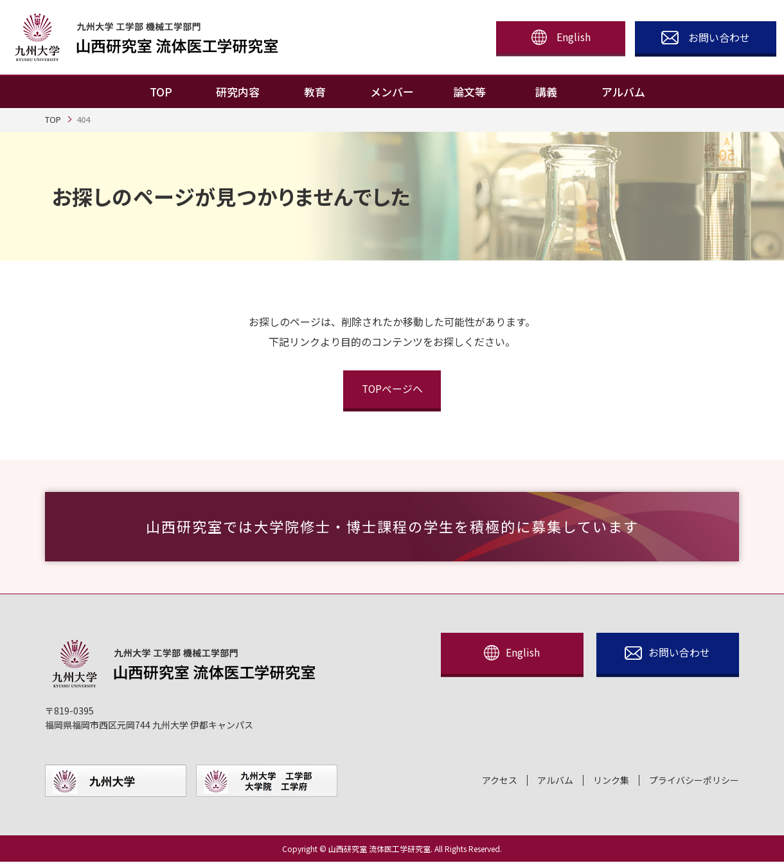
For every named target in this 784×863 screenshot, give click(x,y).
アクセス (499, 781)
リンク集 (611, 781)
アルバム (555, 781)
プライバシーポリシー (694, 781)
